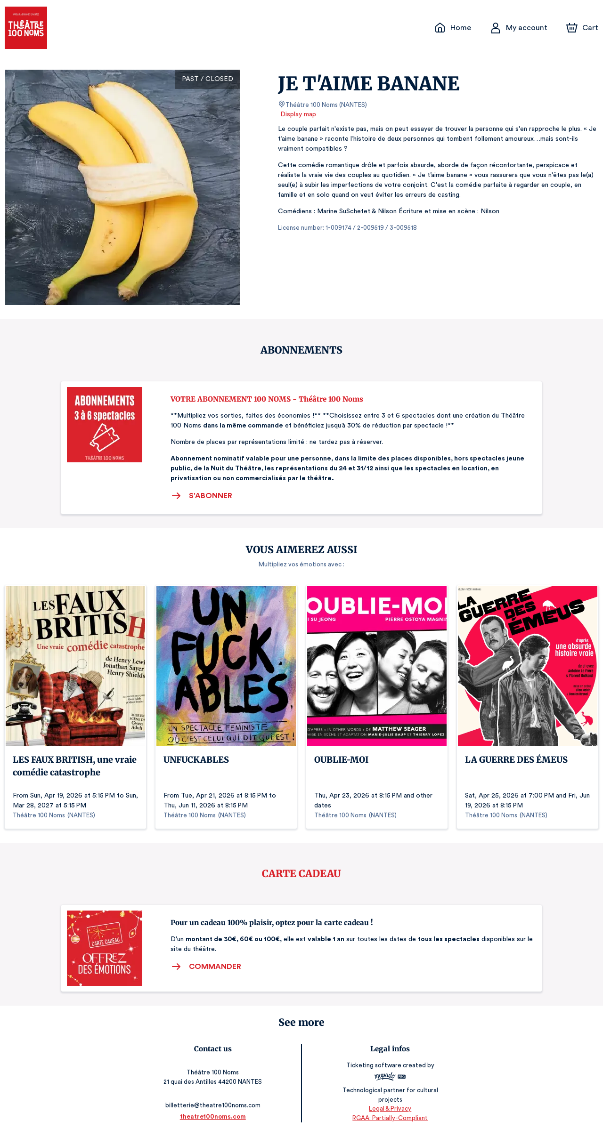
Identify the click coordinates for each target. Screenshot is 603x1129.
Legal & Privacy (390, 1101)
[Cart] (583, 27)
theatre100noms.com (213, 1109)
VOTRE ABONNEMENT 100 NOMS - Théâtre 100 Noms (267, 399)
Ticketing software (374, 1065)
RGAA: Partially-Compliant (390, 1109)
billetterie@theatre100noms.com (213, 1097)
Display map (298, 114)
